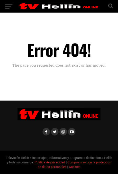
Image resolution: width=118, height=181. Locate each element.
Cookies (74, 167)
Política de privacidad (50, 162)
